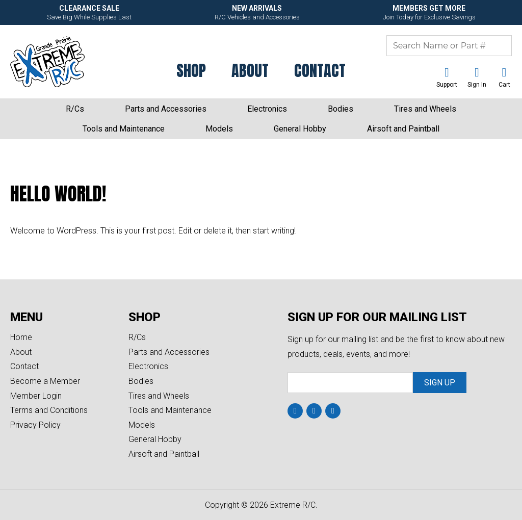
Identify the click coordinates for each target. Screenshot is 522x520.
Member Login (36, 396)
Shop (191, 70)
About (250, 70)
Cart (504, 84)
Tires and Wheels (425, 109)
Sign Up (439, 382)
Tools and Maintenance (124, 129)
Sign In (476, 84)
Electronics (267, 109)
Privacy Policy (35, 425)
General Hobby (300, 129)
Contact (320, 70)
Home (21, 337)
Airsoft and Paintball (403, 129)
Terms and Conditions (49, 410)
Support (446, 84)
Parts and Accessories (165, 109)
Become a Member (45, 381)
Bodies (340, 109)
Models (219, 129)
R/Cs (75, 109)
